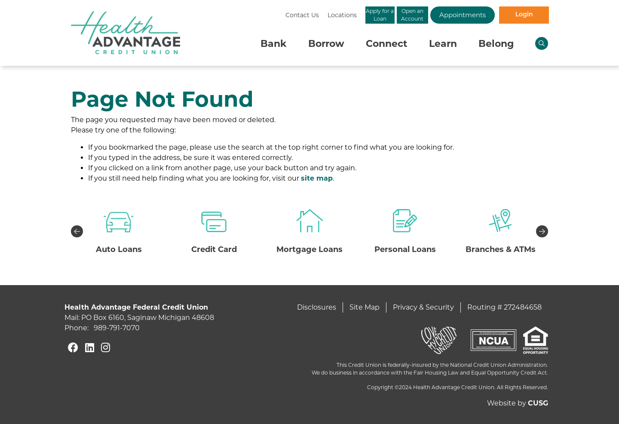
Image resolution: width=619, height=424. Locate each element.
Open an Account (378, 15)
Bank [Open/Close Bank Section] (273, 43)
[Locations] (254, 15)
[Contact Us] (214, 15)
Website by (517, 403)
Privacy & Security (423, 307)
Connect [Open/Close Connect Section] (387, 43)
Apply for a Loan (310, 15)
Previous (77, 231)
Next (542, 231)
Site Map (364, 307)
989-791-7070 (117, 328)
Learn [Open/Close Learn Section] (443, 43)
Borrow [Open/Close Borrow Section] (326, 43)
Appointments (447, 15)
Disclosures (316, 307)
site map (317, 178)
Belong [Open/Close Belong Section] (496, 43)
